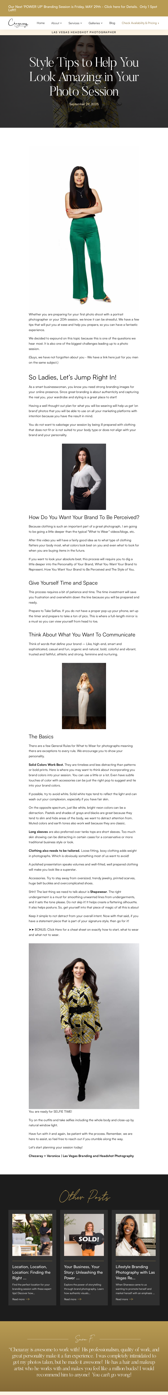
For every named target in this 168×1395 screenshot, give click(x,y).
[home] (18, 23)
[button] (56, 23)
